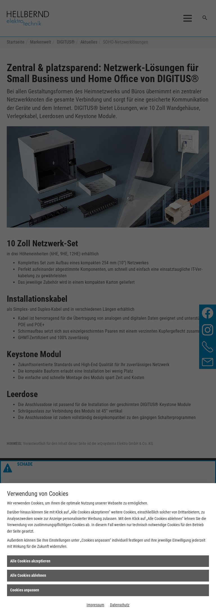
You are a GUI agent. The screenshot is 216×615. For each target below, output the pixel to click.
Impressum (95, 605)
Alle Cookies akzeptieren (30, 561)
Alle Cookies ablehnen (28, 575)
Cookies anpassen (24, 590)
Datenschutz (119, 605)
